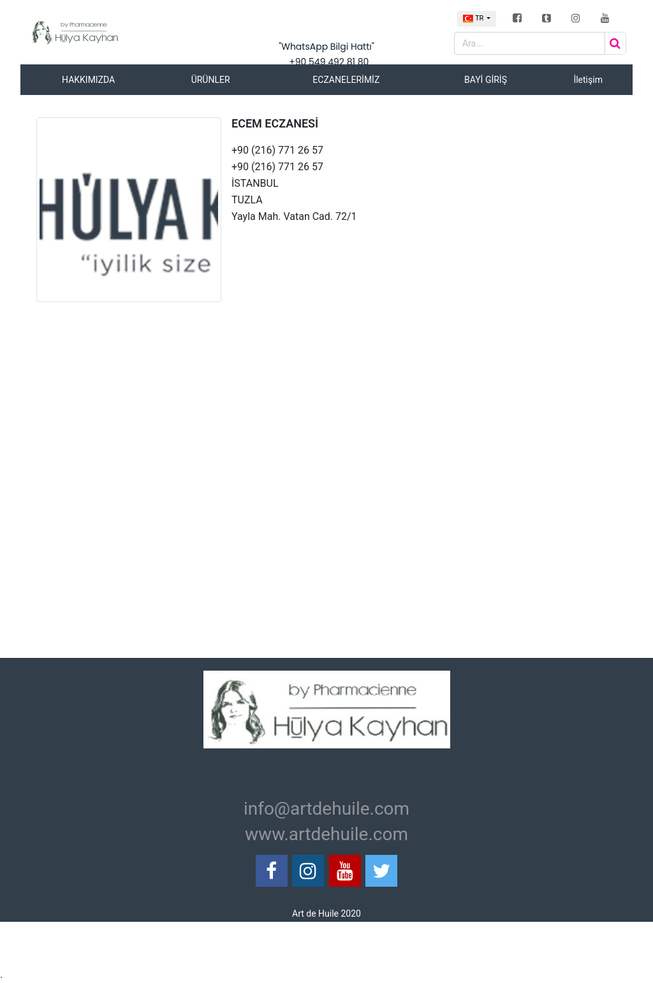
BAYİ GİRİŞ (485, 80)
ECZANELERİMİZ (345, 80)
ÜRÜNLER (210, 80)
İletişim (588, 80)
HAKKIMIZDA (88, 80)
